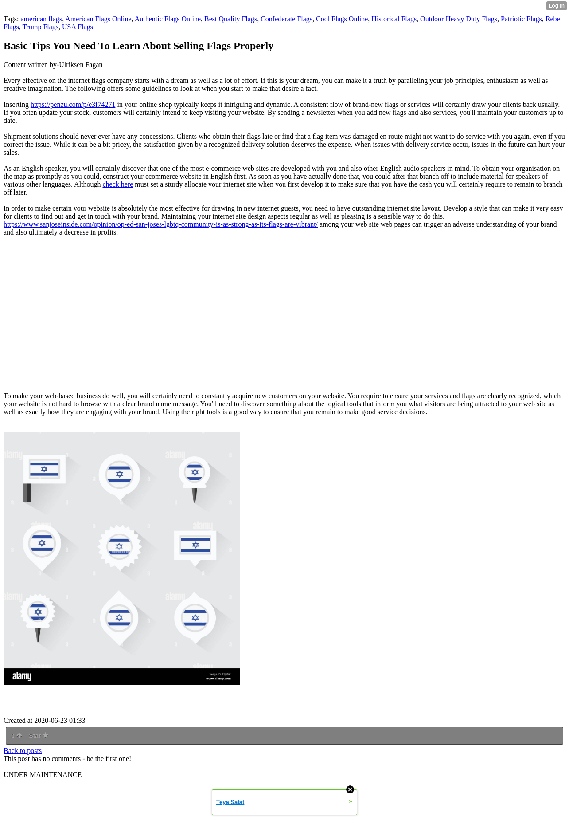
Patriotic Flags (521, 19)
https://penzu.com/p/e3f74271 (73, 104)
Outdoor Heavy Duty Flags (458, 19)
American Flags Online (98, 19)
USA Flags (77, 27)
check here (118, 184)
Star (38, 735)
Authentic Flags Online (168, 19)
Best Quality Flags (230, 19)
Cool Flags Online (342, 19)
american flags (41, 19)
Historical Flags (394, 19)
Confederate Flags (286, 19)
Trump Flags (40, 27)
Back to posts (23, 750)
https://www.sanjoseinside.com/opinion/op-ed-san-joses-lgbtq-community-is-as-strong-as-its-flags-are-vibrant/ (161, 224)
